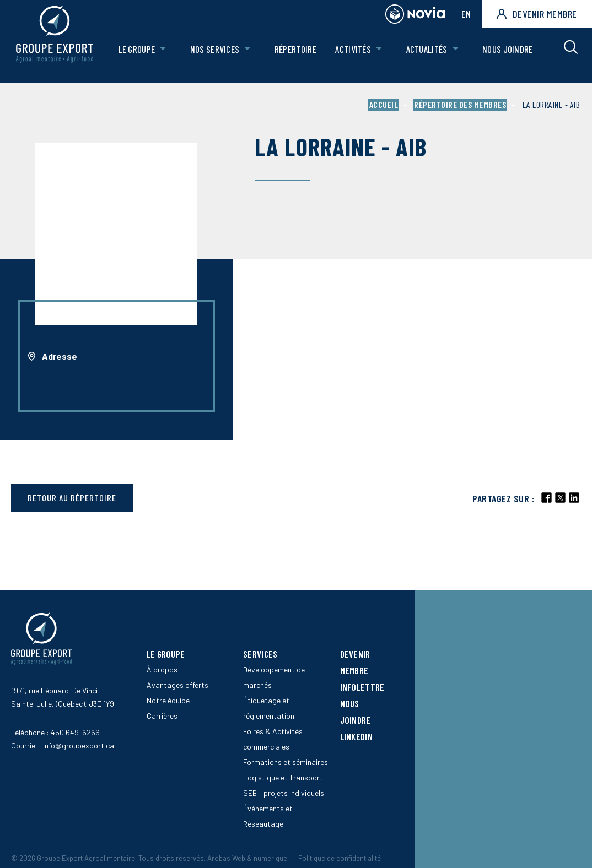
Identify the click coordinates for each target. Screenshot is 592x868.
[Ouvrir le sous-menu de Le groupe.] (166, 54)
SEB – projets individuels (283, 793)
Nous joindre (507, 54)
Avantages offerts (177, 685)
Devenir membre (537, 14)
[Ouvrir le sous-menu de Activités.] (380, 54)
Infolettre (362, 686)
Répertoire (297, 54)
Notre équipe (168, 700)
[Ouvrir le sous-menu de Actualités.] (456, 54)
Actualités (427, 54)
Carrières (162, 715)
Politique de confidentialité (339, 858)
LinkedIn (356, 736)
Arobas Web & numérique (247, 858)
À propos (162, 669)
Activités (355, 54)
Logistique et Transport (283, 777)
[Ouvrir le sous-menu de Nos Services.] (250, 54)
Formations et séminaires (285, 762)
